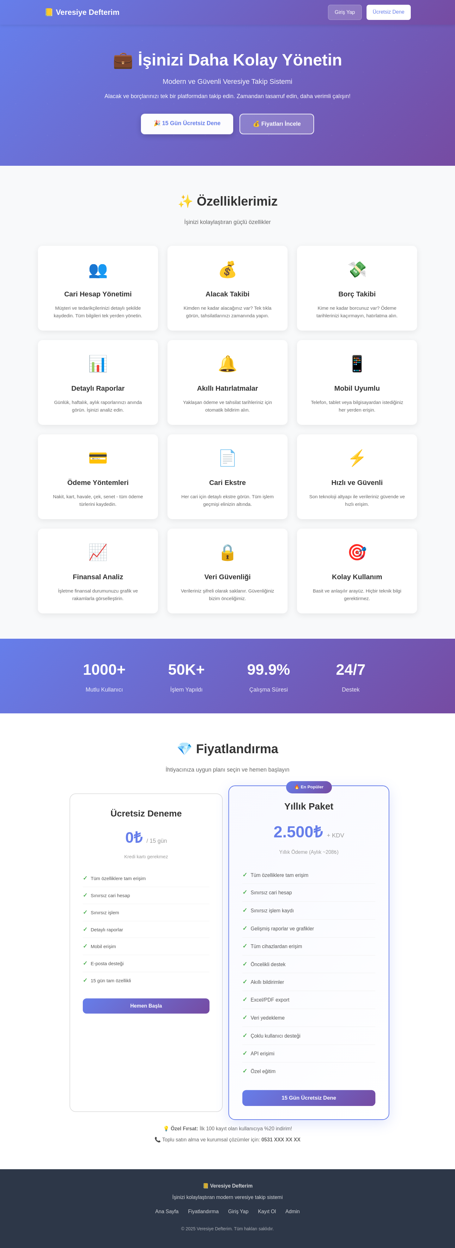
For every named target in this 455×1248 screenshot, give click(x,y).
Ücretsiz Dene (388, 12)
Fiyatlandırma (203, 1211)
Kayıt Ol (267, 1211)
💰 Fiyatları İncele (277, 125)
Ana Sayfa (167, 1211)
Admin (292, 1211)
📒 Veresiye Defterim (81, 12)
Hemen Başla (146, 1006)
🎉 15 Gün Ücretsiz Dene (187, 125)
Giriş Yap (345, 12)
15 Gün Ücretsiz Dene (309, 1098)
